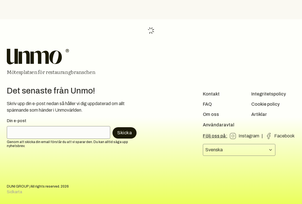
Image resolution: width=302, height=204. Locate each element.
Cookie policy (265, 104)
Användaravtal (218, 124)
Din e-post (16, 121)
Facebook (284, 135)
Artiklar (259, 114)
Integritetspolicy (268, 94)
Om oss (211, 114)
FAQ (207, 104)
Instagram (249, 135)
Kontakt (211, 94)
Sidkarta (14, 192)
